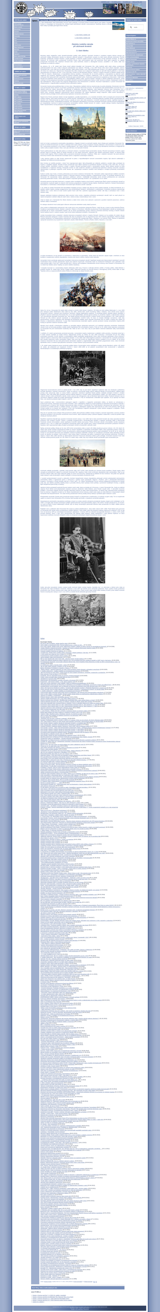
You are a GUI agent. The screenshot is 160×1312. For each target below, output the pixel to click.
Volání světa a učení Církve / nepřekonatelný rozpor (55, 1214)
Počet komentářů (78, 1281)
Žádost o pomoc (45, 1017)
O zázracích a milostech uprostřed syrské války (54, 933)
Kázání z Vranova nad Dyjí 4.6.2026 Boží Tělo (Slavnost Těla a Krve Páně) (53, 1297)
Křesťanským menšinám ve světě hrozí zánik (53, 1087)
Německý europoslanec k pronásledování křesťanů (55, 1139)
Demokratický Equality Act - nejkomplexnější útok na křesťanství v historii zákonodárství (66, 784)
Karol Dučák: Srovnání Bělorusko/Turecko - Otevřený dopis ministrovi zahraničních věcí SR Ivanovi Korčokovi (72, 821)
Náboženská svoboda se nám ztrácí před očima (54, 1115)
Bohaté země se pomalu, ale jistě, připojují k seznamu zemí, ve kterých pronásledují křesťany (67, 910)
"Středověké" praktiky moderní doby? (51, 1208)
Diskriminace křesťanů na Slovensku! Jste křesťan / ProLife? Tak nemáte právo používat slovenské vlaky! (71, 1109)
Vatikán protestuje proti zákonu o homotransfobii (54, 772)
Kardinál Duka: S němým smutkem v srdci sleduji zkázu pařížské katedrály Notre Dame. (66, 867)
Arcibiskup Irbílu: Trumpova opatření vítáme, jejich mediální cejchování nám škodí (64, 925)
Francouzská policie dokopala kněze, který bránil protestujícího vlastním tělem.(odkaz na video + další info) (71, 1119)
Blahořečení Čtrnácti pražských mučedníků (53, 1155)
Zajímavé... (17, 54)
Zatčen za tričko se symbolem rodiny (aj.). (52, 1122)
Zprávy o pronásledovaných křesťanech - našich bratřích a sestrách (60, 1037)
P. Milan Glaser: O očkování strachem (51, 830)
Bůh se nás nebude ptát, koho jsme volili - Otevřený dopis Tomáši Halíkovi (62, 659)
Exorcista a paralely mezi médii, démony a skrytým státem (57, 796)
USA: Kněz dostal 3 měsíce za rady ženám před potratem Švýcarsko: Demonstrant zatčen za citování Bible (71, 721)
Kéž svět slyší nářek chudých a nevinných (52, 1038)
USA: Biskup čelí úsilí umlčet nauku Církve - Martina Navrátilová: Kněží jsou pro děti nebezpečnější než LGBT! (72, 853)
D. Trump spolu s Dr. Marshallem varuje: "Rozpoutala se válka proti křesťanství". (63, 816)
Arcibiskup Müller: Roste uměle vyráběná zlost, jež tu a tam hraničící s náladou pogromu (66, 1135)
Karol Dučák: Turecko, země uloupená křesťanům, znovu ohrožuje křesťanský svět (64, 818)
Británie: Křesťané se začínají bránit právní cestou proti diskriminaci (60, 1245)
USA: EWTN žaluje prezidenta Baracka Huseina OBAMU (57, 1202)
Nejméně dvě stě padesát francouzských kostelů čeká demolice (59, 940)
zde (24, 142)
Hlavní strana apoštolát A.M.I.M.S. (20, 76)
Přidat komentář (88, 1281)
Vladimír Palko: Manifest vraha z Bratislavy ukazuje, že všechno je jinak (61, 714)
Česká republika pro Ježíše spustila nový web (53, 1171)
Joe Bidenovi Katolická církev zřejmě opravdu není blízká (57, 798)
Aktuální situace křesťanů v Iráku (50, 1040)
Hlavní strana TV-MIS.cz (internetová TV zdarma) (20, 92)
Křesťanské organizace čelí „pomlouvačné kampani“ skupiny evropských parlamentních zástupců (68, 770)
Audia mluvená (18, 108)
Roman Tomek (47, 1281)
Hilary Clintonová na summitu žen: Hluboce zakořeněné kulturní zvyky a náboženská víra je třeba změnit (71, 1000)
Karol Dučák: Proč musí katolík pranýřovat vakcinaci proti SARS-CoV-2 (61, 758)
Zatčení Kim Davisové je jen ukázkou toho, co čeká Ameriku (58, 978)
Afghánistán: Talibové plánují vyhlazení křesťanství (55, 1228)
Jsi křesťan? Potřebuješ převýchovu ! (51, 985)
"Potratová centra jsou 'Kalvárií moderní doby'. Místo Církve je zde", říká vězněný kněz (65, 873)
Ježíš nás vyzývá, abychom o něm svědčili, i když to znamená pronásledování (63, 683)
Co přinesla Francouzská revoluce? (50, 1248)
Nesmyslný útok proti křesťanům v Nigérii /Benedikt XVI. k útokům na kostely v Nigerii (65, 1219)
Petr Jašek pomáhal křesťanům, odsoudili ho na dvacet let (57, 926)
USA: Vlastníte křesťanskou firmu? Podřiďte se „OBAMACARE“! (59, 1127)
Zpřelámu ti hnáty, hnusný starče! (50, 1066)
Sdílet (42, 638)
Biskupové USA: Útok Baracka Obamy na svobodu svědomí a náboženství (62, 1211)
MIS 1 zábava (17, 97)
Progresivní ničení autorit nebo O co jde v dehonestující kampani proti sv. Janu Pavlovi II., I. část (68, 706)
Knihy (15, 51)
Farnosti (16, 31)
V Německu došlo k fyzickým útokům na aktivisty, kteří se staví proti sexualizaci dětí (64, 974)
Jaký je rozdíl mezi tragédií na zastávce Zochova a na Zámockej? (59, 715)
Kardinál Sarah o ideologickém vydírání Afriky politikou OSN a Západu (61, 1197)
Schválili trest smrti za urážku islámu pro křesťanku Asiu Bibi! (58, 1027)
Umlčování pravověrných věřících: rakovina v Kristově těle (57, 876)
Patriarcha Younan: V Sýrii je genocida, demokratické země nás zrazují (61, 1012)
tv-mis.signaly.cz (25, 144)
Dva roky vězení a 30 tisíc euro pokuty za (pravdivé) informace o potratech (62, 929)
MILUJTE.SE (137, 2)
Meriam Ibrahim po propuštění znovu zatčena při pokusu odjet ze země (61, 1052)
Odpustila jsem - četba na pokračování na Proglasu (55, 1014)
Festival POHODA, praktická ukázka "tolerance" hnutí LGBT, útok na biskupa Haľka (65, 726)
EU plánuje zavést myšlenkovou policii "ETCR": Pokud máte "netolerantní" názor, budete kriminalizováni (70, 1063)
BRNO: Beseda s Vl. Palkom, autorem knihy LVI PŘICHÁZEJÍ (58, 966)
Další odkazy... (130, 79)
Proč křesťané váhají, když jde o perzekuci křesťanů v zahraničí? (59, 911)
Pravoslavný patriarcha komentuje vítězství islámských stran (58, 1222)
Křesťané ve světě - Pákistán (48, 1275)
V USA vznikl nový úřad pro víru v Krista (52, 654)
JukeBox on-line (130, 61)
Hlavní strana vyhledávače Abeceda (21, 122)
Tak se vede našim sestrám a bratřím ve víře (53, 666)
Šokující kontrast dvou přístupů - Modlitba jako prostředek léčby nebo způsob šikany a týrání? (67, 700)
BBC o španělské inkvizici (47, 1024)
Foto (15, 40)
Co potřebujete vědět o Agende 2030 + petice (53, 665)
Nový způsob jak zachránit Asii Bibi (50, 948)
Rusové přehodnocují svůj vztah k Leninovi (52, 1026)
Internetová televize (131, 50)
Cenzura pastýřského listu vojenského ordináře (54, 1205)
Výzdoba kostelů (18, 58)
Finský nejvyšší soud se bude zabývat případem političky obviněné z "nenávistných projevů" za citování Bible (72, 689)
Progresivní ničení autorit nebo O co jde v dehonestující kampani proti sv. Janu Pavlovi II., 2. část (68, 704)
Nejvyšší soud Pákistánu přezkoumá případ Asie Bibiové (56, 983)
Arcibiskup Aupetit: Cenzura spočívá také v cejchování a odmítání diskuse (62, 845)
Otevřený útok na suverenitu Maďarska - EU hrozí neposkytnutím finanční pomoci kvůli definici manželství (71, 1213)
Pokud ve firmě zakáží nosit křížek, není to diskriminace (56, 922)
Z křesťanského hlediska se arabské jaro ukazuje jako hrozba (58, 1217)
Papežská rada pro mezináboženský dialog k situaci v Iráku (57, 1044)
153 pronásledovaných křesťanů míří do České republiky (57, 972)
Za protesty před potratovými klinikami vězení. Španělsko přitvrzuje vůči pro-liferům (64, 732)
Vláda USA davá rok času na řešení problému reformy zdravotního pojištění (62, 1168)
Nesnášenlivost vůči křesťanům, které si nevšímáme (55, 881)
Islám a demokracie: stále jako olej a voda (52, 1099)
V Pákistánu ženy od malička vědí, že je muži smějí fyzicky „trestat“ (60, 1210)
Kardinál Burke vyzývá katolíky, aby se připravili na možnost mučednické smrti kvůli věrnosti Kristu (69, 686)
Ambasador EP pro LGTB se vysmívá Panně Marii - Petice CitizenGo (60, 750)
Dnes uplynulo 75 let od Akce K (49, 674)
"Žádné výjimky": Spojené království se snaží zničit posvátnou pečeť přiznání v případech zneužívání (69, 669)
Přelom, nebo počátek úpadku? (49, 749)
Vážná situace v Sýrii (46, 1159)
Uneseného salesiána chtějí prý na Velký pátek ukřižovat (56, 962)
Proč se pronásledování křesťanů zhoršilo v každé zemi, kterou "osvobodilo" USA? (64, 937)
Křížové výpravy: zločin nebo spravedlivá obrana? (54, 697)
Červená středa (44, 717)
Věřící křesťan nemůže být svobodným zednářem (54, 1256)
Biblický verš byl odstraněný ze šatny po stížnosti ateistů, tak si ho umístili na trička (64, 828)
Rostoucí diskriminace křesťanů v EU (51, 1156)
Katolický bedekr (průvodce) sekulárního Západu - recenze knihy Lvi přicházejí (63, 965)
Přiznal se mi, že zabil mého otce (50, 746)
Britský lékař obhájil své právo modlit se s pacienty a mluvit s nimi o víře (61, 712)
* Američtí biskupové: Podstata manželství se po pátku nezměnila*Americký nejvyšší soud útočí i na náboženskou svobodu (59, 988)
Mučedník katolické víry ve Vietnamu (51, 1254)
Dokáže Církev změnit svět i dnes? (50, 871)
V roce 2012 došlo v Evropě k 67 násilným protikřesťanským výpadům (60, 1125)
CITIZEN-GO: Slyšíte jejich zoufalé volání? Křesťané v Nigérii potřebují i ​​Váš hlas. (64, 652)
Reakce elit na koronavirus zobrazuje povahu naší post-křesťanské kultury (62, 835)
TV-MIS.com (116, 2)
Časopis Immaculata (131, 59)
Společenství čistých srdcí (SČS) (134, 41)
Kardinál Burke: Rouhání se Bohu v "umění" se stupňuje (56, 839)
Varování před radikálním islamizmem (51, 1182)
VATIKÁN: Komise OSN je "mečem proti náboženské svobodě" (58, 1031)
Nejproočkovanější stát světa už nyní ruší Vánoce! (55, 753)
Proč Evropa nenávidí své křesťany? (51, 649)
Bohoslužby (17, 29)
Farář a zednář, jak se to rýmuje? (50, 1106)
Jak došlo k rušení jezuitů (47, 913)
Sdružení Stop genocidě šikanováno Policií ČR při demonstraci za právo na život (64, 1118)
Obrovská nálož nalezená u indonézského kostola (54, 1246)
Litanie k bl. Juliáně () (38, 1302)
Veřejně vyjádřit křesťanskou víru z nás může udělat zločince (58, 698)
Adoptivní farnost (18, 33)
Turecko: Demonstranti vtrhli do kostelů (51, 945)
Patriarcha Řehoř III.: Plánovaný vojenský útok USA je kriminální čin (60, 1101)
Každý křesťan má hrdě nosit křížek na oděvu (53, 1084)
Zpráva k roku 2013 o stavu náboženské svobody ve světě (57, 1069)
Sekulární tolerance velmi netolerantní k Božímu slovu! (56, 708)
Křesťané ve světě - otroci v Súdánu (50, 1277)
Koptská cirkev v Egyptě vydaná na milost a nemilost (55, 1243)
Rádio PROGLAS (130, 48)
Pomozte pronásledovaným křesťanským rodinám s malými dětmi (59, 1020)
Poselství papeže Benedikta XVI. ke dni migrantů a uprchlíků (58, 1262)
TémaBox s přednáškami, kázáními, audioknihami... (135, 64)
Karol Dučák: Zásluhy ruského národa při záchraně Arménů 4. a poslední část (63, 723)
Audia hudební (18, 106)
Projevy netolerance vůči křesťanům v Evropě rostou (55, 1191)
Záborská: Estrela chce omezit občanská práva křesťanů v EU (58, 1060)
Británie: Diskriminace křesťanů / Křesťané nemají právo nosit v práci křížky (62, 1162)
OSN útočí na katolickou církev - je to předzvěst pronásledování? (59, 1070)
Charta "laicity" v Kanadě (47, 1072)
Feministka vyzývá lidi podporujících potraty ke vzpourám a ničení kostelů (61, 804)
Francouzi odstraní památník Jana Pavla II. (53, 998)
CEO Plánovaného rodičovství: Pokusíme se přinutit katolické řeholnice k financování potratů (67, 822)
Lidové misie (17, 45)
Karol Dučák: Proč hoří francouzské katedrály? (54, 861)
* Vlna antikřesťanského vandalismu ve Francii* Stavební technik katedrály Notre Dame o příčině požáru (57, 863)
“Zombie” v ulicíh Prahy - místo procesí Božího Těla (55, 1113)
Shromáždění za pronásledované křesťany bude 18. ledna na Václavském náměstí (64, 1265)
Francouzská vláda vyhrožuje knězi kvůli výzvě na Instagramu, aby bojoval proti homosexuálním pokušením (72, 692)
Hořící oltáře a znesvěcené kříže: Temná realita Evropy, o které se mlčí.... (61, 645)
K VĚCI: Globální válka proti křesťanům (51, 1083)
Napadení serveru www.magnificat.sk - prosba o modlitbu (57, 1236)
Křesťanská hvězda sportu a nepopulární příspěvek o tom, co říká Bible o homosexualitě (66, 858)
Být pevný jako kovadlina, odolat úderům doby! (54, 643)
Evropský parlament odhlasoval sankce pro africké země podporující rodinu (62, 1067)
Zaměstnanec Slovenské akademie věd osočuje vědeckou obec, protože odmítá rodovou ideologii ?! (69, 1018)
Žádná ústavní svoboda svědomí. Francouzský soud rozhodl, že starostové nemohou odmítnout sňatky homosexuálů (74, 1089)
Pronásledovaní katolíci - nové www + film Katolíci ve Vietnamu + (59, 1142)
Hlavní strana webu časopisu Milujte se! (22, 131)
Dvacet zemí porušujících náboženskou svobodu (54, 1147)
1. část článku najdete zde (82, 35)
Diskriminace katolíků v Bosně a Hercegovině (53, 1204)
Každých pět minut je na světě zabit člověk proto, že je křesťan (58, 1240)
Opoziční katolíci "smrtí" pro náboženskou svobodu (55, 1145)
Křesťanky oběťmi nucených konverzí (51, 1230)
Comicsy (16, 81)
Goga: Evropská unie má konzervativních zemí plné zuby (57, 790)
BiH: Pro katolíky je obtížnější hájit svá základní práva (56, 900)
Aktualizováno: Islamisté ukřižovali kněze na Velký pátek (56, 960)
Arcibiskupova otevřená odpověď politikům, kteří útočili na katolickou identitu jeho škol (65, 1011)
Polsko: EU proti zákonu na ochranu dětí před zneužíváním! (57, 847)
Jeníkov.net (129, 67)
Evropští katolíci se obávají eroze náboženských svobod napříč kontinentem (62, 778)
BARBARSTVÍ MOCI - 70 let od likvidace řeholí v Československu (59, 833)
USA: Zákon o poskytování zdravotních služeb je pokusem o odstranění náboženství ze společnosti (69, 1174)
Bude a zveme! (18, 27)
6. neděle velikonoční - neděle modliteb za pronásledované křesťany (60, 671)
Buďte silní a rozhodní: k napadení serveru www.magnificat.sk (58, 1234)
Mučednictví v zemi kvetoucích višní (50, 1259)
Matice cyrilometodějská (132, 57)
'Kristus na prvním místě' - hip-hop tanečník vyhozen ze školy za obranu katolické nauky (66, 764)
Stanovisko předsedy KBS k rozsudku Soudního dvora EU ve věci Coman (61, 882)
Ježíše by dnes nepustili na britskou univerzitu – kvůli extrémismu (59, 951)
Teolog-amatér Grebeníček (48, 1173)
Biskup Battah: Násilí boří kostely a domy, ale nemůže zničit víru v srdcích (62, 971)
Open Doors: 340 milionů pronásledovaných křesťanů (56, 789)
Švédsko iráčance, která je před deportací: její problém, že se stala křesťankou (63, 917)
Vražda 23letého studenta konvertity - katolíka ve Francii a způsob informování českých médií (68, 648)
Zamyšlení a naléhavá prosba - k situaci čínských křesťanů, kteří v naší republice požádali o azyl (68, 894)
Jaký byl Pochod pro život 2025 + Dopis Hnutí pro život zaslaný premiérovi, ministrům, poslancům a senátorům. (73, 672)
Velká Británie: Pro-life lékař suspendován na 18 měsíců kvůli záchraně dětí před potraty (66, 766)
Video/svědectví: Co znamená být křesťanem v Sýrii (55, 991)
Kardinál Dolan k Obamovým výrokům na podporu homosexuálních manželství (63, 1176)
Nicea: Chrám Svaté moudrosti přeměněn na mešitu (55, 1226)
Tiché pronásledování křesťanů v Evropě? (52, 870)
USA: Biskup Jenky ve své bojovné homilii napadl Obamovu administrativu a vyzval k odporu (67, 1178)
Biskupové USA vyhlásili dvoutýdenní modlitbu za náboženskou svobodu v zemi (63, 1185)
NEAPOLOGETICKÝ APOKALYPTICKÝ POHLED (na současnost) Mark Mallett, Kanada (66, 737)
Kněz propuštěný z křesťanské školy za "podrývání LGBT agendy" (59, 775)
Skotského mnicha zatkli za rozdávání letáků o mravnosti (57, 1021)
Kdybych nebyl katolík (46, 1151)
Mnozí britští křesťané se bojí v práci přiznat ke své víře (56, 1005)
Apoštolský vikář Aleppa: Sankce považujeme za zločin (56, 825)
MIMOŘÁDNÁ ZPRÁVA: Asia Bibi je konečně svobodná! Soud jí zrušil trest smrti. (64, 879)
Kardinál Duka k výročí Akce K (49, 1006)
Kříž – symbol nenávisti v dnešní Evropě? (52, 939)
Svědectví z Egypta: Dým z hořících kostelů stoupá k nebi (57, 1102)
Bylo (15, 38)
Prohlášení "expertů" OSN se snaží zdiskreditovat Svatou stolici (59, 767)
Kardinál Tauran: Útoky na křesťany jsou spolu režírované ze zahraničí (61, 1170)
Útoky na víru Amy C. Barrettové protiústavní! (53, 810)
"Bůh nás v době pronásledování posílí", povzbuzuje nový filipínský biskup (62, 854)
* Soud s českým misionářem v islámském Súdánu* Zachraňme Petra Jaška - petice (55, 935)
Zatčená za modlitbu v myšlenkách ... (51, 695)
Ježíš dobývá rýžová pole (47, 786)
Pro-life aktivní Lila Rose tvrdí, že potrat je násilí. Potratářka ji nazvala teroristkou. (64, 787)
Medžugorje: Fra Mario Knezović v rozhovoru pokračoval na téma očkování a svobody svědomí (68, 740)
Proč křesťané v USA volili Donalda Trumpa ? (53, 923)
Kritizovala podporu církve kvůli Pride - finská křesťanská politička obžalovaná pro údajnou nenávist (69, 776)
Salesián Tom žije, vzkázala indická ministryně (53, 959)
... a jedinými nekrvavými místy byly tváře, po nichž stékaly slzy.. (59, 1080)
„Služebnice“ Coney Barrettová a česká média (53, 812)
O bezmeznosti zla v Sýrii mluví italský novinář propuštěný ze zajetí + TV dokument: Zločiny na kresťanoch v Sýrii (60, 1094)
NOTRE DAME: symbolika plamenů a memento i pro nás (57, 865)
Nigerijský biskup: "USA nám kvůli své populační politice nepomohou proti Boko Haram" (66, 755)
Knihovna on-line (18, 78)
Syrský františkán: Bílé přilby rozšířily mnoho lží (54, 859)
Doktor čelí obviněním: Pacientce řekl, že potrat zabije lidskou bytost (60, 848)
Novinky (16, 94)
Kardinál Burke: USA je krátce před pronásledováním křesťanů (58, 1225)
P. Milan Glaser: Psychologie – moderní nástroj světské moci (58, 824)
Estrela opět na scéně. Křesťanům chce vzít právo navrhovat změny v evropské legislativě (66, 1057)
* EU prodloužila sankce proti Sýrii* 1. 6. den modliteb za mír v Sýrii (50, 953)
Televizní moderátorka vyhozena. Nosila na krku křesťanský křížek (59, 1086)
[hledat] (135, 27)
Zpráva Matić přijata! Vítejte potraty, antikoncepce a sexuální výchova (60, 769)
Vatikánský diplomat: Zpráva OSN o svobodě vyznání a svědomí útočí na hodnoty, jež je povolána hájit (70, 836)
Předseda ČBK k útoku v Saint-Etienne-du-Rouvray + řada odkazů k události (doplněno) (55, 942)
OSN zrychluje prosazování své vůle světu (52, 709)
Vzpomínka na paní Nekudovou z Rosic (52, 986)
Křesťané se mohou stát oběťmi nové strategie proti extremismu (59, 916)
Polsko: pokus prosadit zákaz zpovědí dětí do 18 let (55, 677)
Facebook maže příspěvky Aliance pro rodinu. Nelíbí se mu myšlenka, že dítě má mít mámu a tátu (69, 773)
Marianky (16, 49)
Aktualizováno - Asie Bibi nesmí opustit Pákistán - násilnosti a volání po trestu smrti (64, 877)
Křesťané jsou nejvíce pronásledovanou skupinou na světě (57, 1271)
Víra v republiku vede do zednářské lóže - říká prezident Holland (59, 968)
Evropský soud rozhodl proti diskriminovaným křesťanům (57, 1138)
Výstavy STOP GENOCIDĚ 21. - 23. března (53, 1249)
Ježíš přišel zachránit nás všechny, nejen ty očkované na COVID (59, 747)
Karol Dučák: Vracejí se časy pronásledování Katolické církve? (58, 735)
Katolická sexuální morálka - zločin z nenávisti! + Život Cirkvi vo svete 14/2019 (63, 868)
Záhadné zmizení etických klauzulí (50, 1164)
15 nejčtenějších (18, 67)
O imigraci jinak (45, 982)
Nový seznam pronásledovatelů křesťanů (52, 1216)
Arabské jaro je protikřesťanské (49, 1187)
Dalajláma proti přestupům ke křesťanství (52, 1129)
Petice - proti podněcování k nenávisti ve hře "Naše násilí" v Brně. (59, 885)
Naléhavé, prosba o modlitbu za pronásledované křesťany (57, 1015)
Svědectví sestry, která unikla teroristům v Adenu (54, 963)
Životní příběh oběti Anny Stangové (50, 1274)
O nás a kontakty (18, 60)
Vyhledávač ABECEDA (132, 77)
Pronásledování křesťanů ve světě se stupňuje (54, 903)
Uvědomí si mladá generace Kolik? (50, 1029)
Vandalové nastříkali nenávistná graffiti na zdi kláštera (56, 1058)
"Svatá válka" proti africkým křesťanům (51, 1181)
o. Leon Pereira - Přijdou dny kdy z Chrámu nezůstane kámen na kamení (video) (64, 711)
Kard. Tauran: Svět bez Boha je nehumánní (53, 1165)
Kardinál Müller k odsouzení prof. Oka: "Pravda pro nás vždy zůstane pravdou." (63, 760)
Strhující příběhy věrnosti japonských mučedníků (54, 1279)
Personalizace (18, 64)
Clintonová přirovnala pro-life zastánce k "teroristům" (55, 977)
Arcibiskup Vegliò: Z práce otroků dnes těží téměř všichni (57, 1242)
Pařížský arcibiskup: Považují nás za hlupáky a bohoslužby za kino (59, 832)
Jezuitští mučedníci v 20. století (49, 1257)
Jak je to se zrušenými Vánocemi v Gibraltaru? (54, 752)
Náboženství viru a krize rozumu (49, 819)
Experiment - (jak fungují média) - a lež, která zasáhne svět (57, 681)
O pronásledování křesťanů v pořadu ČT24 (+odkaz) (55, 1184)
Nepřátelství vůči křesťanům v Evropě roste (53, 1104)
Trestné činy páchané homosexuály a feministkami (55, 1073)
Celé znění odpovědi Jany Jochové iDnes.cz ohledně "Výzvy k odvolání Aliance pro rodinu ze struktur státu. (72, 703)
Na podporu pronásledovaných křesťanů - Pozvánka (55, 1263)
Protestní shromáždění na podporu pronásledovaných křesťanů (58, 1260)
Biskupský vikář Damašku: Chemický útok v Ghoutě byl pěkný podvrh (60, 884)
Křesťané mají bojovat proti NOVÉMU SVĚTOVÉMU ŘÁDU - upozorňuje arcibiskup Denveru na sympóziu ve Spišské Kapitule (77, 1092)
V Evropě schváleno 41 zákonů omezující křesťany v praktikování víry (60, 1055)
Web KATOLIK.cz (130, 43)
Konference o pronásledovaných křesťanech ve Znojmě (56, 1237)
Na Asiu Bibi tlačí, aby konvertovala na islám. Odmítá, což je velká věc (61, 902)
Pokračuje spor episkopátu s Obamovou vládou (54, 1193)
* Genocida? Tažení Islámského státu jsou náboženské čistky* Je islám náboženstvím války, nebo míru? (58, 993)
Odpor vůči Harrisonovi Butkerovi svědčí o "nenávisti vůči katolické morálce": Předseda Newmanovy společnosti (73, 688)
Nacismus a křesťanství (47, 1116)
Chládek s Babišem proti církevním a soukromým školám (57, 1032)
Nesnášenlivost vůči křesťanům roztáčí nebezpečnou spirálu (58, 931)
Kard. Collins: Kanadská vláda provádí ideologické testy (56, 896)
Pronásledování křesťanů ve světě (50, 1253)
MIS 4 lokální (17, 103)
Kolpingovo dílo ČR (131, 71)
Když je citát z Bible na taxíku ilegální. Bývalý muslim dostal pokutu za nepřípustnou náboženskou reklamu (71, 694)
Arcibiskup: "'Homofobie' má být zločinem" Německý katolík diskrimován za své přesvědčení (54, 1132)
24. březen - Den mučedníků (48, 1124)
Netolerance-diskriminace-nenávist (50, 1153)
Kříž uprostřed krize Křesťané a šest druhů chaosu (55, 757)
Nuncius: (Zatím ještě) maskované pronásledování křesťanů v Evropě (60, 1050)
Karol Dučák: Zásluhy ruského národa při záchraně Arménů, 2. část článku (62, 729)
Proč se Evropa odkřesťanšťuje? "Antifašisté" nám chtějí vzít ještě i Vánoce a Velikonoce (66, 949)
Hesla (15, 42)
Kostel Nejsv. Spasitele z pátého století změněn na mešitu (57, 815)
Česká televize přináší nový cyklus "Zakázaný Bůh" (55, 793)
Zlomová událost (45, 1098)
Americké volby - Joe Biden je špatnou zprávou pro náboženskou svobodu (62, 805)
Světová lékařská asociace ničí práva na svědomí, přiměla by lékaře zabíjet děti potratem (66, 701)
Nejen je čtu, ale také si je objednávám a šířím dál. (132, 120)
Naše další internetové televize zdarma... (20, 111)
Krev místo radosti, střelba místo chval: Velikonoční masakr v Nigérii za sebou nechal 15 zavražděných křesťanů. (73, 646)
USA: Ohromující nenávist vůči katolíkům (52, 1199)
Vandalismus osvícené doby (48, 678)
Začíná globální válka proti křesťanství (51, 657)
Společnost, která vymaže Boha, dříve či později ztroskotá (57, 779)
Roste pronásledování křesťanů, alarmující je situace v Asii (57, 928)
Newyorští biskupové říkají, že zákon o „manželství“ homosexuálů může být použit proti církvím (68, 1239)
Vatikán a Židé (44, 1023)
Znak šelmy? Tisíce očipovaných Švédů (52, 850)
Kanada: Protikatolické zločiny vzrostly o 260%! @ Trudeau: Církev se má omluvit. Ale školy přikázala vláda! (72, 720)
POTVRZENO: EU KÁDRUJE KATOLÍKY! (52, 1144)
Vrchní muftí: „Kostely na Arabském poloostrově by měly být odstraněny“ (61, 1190)
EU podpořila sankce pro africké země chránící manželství (57, 1064)
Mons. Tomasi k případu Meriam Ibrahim (52, 1053)
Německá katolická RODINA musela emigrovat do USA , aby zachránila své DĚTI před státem (67, 1090)
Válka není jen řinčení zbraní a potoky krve (52, 1272)
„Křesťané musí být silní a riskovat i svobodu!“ (53, 718)
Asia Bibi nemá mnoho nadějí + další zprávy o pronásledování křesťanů (61, 1269)
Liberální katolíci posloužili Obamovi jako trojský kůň (55, 1196)
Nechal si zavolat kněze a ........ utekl (51, 783)
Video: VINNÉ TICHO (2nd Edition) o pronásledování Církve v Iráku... (60, 975)
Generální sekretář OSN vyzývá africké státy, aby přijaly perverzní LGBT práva (63, 1200)
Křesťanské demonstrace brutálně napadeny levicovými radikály (59, 1061)
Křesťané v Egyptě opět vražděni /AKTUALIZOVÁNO (55, 1233)
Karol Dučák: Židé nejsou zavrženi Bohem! (52, 763)
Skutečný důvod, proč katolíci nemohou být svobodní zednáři (58, 914)
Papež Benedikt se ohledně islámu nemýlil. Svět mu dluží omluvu (59, 1034)
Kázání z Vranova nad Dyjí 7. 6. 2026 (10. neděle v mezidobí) (49, 1295)
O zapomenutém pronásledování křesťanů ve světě (55, 1141)
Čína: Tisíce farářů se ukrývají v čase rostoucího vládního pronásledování (61, 795)
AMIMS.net (105, 2)
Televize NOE (129, 46)
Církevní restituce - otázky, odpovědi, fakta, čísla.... (136, 74)
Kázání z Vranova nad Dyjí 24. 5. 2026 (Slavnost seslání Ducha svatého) (52, 1300)
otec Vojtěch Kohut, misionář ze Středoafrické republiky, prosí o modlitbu (61, 1076)
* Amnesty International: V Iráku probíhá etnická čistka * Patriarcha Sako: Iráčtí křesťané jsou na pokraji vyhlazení (57, 1042)
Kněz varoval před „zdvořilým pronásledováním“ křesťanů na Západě (60, 724)
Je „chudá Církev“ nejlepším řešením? (51, 1167)
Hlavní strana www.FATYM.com (18, 24)
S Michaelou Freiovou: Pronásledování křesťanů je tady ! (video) (59, 1110)
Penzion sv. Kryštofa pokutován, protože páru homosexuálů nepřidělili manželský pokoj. (66, 1130)
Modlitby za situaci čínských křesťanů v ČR (53, 893)
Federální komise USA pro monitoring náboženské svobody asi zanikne (61, 1220)
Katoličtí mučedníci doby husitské (50, 841)
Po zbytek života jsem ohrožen (49, 1251)
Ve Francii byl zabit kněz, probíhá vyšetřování (53, 761)
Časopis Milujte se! (131, 39)
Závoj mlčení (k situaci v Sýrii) (49, 838)
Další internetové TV (131, 52)
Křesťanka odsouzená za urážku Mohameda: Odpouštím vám (58, 969)
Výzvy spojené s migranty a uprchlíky (51, 899)
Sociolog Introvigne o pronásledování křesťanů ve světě (56, 1078)
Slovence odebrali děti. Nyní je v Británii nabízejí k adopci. (57, 1161)
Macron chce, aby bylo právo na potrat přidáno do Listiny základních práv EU (63, 744)
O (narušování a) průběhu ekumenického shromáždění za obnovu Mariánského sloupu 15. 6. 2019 (69, 851)
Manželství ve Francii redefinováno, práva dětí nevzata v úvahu (58, 1136)
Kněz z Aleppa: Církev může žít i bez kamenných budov (56, 1003)
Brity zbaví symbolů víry (47, 1194)
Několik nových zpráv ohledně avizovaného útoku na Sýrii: (57, 1096)
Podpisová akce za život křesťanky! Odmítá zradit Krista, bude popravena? (62, 1231)
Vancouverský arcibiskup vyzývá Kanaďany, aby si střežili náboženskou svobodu (64, 1223)
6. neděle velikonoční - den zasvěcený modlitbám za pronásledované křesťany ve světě (66, 957)
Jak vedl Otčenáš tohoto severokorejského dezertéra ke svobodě (59, 887)
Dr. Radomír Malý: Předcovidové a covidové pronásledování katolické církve (62, 781)
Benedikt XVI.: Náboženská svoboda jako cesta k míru (56, 1268)
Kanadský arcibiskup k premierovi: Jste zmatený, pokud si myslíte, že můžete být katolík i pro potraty (69, 890)
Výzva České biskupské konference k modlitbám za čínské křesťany (60, 891)
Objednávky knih (18, 83)
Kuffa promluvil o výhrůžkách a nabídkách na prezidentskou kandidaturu (61, 874)
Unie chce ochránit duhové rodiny (50, 799)
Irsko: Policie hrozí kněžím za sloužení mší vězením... (56, 801)
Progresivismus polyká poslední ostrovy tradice (54, 655)
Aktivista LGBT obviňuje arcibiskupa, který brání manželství (57, 856)
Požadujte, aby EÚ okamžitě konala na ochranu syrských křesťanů (59, 675)
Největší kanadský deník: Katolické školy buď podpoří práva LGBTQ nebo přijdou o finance (67, 844)
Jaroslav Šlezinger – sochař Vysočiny (51, 888)
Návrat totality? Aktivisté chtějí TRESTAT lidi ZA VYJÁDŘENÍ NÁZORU (61, 1035)
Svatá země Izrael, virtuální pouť (134, 55)
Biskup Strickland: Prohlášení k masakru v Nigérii (54, 668)
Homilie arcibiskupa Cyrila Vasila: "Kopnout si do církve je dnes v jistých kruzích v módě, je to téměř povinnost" (72, 827)
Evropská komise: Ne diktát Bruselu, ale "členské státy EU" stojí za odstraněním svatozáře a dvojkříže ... (71, 1148)
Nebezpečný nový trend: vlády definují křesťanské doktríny (57, 792)
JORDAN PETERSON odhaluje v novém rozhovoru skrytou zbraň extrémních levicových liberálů (68, 897)
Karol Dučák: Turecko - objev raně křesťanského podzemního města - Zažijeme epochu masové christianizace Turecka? (75, 727)
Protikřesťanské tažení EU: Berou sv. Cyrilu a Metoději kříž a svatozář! (61, 1150)
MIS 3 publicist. (18, 101)
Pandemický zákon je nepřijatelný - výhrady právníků (55, 738)
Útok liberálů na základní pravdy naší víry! (52, 734)
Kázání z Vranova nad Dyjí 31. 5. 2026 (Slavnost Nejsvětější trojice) (51, 1298)
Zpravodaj (17, 36)
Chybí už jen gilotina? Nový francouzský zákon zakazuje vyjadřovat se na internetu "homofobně (68, 1107)
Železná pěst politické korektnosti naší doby (53, 919)
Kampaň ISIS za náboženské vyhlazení (51, 995)
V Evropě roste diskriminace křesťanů (51, 946)
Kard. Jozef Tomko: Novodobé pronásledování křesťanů (56, 1081)
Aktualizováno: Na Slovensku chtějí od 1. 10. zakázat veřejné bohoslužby (61, 813)
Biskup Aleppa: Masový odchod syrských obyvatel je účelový (58, 980)
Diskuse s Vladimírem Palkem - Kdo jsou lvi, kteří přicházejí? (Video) (60, 802)
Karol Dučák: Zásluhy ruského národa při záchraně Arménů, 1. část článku (62, 730)
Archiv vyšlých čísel (19, 134)
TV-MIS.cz (126, 2)
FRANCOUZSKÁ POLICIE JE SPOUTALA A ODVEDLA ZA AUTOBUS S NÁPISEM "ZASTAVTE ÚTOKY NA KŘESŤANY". (76, 685)
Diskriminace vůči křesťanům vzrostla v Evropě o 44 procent (58, 680)
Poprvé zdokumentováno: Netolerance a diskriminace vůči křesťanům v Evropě (63, 1266)
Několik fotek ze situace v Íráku (49, 1046)
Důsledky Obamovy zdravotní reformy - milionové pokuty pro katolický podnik (63, 1158)
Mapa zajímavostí (18, 47)
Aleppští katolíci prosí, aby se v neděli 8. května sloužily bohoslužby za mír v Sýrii (64, 956)
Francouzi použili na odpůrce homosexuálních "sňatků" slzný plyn (59, 1121)
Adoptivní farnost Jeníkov (133, 69)
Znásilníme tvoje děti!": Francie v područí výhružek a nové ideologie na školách (63, 1112)
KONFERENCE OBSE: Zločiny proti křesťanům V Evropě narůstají (59, 997)
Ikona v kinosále (45, 1207)
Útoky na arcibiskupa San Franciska (50, 1001)
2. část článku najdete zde (82, 38)
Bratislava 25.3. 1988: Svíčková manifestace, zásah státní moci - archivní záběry (64, 1188)
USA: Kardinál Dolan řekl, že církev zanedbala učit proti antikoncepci (60, 1179)
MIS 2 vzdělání (18, 99)
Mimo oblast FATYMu (19, 56)
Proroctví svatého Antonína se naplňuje (51, 651)
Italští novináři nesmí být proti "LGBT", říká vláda (54, 1075)
